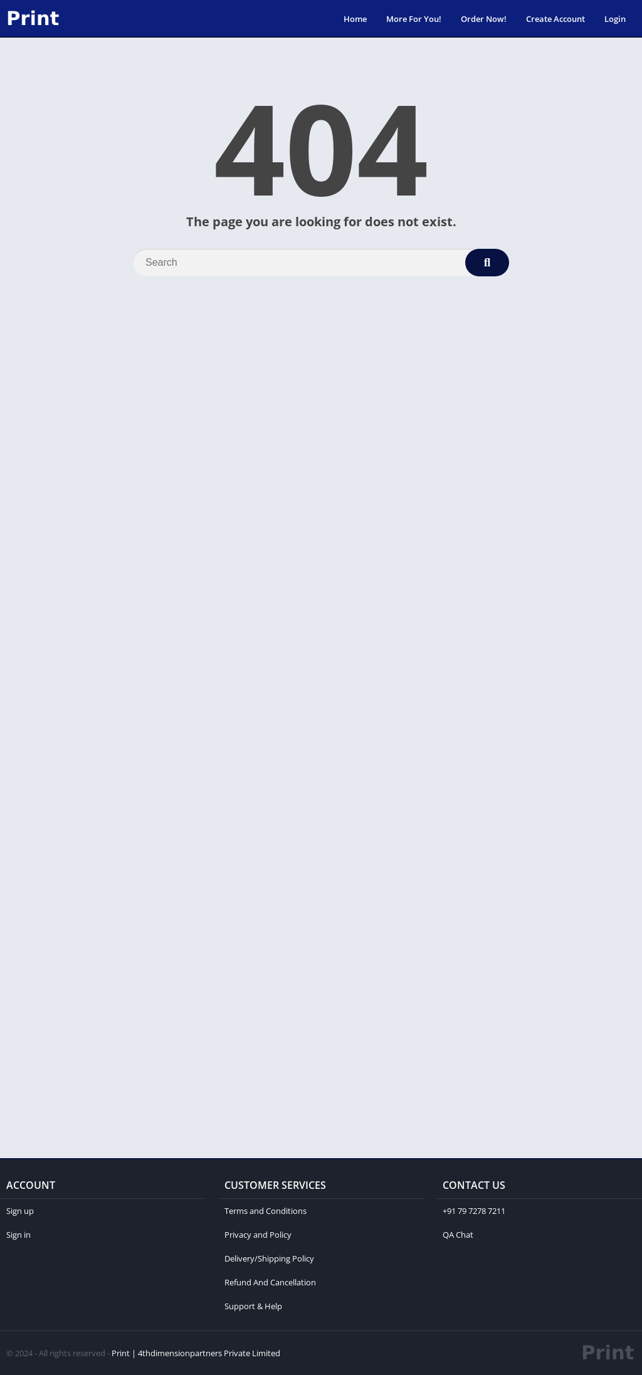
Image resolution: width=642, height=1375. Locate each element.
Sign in (18, 1234)
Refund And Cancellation (270, 1282)
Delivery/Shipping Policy (269, 1258)
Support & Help (253, 1306)
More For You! (413, 18)
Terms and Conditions (265, 1210)
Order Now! (484, 18)
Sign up (20, 1210)
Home (355, 18)
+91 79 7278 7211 (474, 1210)
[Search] (321, 262)
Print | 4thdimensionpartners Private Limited (196, 1353)
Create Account (555, 18)
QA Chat (458, 1234)
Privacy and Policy (258, 1234)
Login (615, 18)
